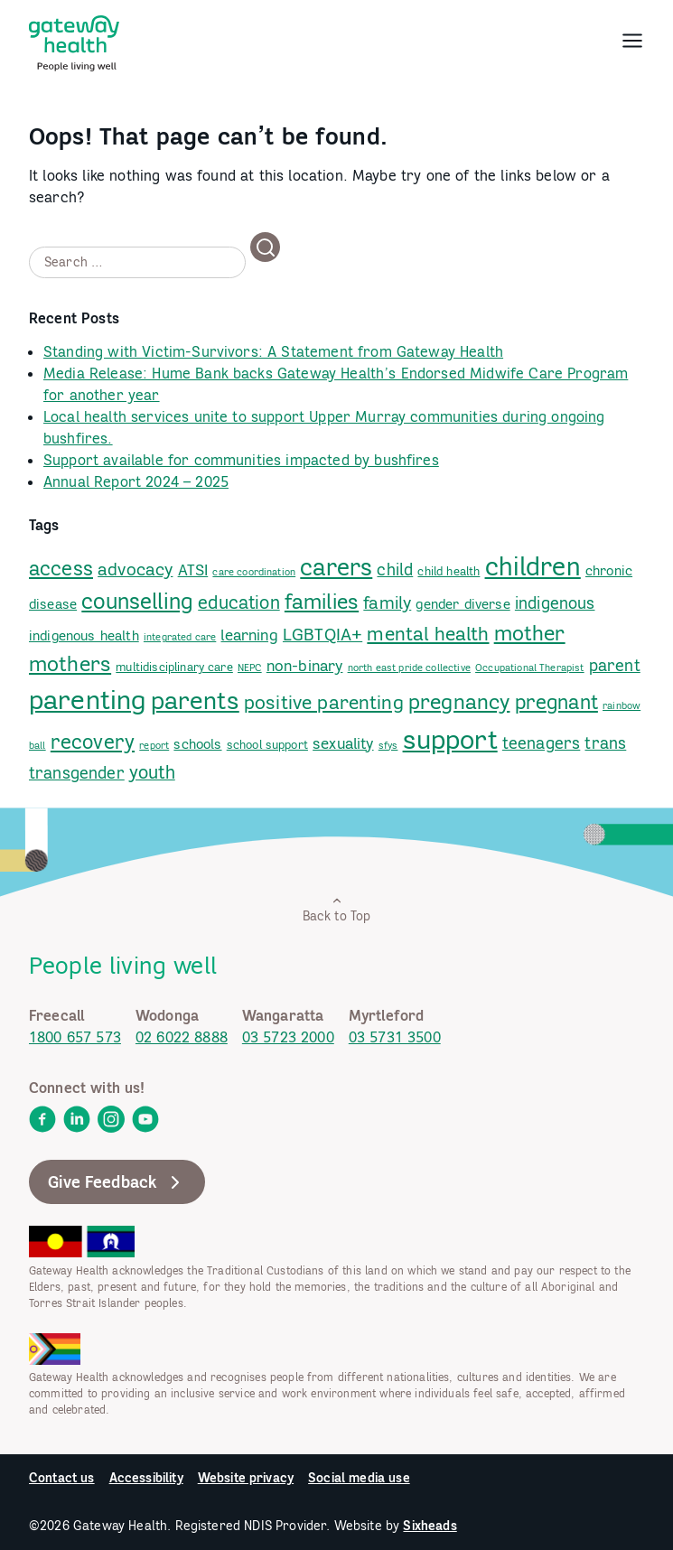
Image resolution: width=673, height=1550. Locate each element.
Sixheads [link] (429, 1525)
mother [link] (530, 633)
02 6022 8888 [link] (182, 1037)
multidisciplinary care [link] (174, 666)
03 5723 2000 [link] (288, 1037)
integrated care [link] (180, 636)
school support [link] (267, 744)
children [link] (533, 566)
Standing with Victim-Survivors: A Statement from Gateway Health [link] (273, 351)
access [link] (61, 568)
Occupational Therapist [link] (529, 667)
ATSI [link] (193, 570)
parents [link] (195, 700)
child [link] (395, 569)
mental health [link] (428, 633)
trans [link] (605, 743)
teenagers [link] (541, 743)
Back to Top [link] (337, 909)
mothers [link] (70, 663)
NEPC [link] (250, 667)
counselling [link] (137, 601)
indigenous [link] (555, 603)
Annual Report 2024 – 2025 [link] (136, 481)
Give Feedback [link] (117, 1182)
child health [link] (448, 571)
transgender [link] (77, 772)
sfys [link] (388, 745)
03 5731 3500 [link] (395, 1037)
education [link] (238, 602)
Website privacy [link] (246, 1478)
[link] (74, 40)
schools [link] (197, 743)
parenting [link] (87, 699)
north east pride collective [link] (409, 667)
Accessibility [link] (146, 1478)
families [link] (322, 600)
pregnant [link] (556, 701)
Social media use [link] (359, 1478)
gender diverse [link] (462, 603)
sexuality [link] (343, 743)
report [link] (154, 745)
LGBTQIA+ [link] (322, 634)
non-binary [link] (304, 666)
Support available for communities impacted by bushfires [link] (241, 460)
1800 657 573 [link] (75, 1037)
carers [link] (336, 567)
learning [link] (248, 635)
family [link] (387, 602)
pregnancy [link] (458, 701)
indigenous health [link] (84, 635)
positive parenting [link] (324, 702)
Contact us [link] (62, 1478)
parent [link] (614, 665)
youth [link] (152, 772)
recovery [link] (93, 741)
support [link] (450, 739)
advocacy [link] (135, 569)
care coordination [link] (253, 571)
